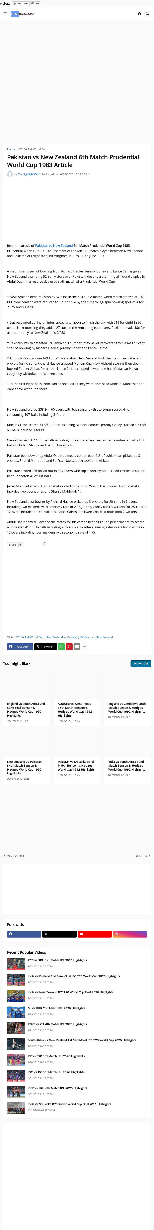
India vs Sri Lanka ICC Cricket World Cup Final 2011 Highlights (69, 1104)
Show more (141, 663)
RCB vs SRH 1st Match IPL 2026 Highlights (57, 960)
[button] (5, 14)
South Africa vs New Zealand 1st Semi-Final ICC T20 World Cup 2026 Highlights (82, 1040)
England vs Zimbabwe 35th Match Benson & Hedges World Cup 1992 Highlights (127, 707)
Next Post (141, 856)
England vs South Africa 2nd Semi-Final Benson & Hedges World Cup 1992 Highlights (26, 709)
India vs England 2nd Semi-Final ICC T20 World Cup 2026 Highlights (74, 976)
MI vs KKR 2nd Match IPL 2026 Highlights (56, 1008)
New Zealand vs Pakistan (62, 637)
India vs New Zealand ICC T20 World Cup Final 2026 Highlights (70, 992)
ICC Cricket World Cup (32, 149)
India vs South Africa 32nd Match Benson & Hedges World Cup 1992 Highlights (126, 765)
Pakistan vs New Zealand (54, 245)
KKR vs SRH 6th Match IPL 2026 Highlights (57, 1088)
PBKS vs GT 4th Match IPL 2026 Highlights (57, 1024)
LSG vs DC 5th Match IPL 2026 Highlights (56, 1072)
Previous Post (15, 856)
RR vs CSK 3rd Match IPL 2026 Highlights (56, 1056)
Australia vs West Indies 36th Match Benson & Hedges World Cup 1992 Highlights (75, 709)
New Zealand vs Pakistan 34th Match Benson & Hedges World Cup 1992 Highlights (24, 767)
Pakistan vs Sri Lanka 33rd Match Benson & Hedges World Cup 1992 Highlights (76, 765)
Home (11, 149)
